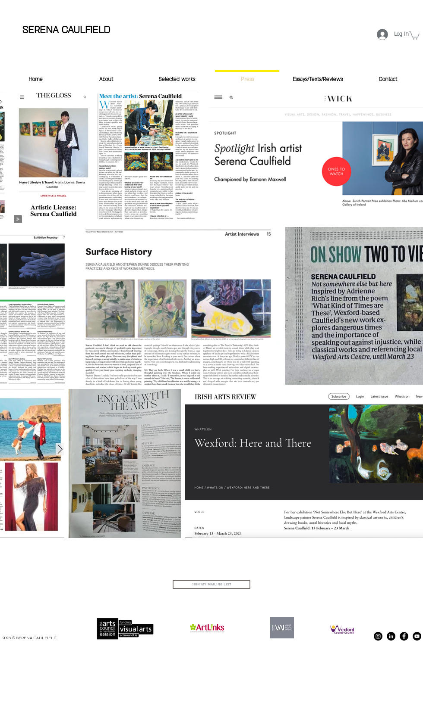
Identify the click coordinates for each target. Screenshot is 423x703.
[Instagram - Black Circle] (378, 636)
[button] (414, 35)
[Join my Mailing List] (211, 584)
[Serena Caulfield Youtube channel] (417, 636)
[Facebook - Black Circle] (404, 636)
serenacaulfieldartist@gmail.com (392, 583)
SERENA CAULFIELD (66, 30)
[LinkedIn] (391, 636)
